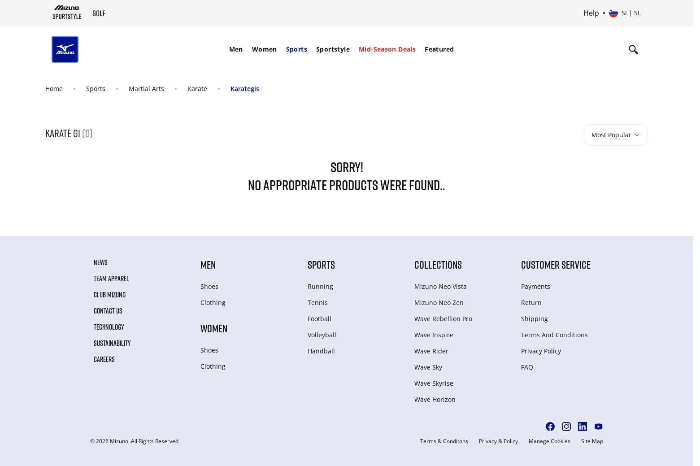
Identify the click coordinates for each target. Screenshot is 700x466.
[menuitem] (236, 49)
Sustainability (112, 343)
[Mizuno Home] (67, 12)
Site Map (592, 441)
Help (591, 13)
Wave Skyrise (433, 383)
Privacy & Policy (498, 441)
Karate (197, 88)
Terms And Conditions (554, 335)
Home (54, 88)
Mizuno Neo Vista (440, 286)
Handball (321, 351)
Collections (438, 264)
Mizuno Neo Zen (439, 302)
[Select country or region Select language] (625, 13)
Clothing (213, 302)
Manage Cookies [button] (549, 441)
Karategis (244, 88)
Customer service (556, 264)
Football (319, 318)
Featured (439, 49)
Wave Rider (431, 351)
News (101, 262)
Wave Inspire (433, 335)
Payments (535, 286)
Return (531, 302)
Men (236, 49)
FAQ (527, 367)
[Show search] (633, 49)
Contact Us (108, 310)
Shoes (209, 286)
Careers (104, 359)
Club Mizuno (110, 294)
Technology (109, 326)
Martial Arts (146, 88)
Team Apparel (111, 278)
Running (320, 286)
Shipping (534, 318)
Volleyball (322, 335)
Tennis (318, 302)
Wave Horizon (435, 399)
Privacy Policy (541, 351)
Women (264, 49)
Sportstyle (333, 49)
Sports (296, 49)
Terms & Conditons (444, 441)
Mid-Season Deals (387, 49)
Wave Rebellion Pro (443, 318)
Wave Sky (428, 367)
